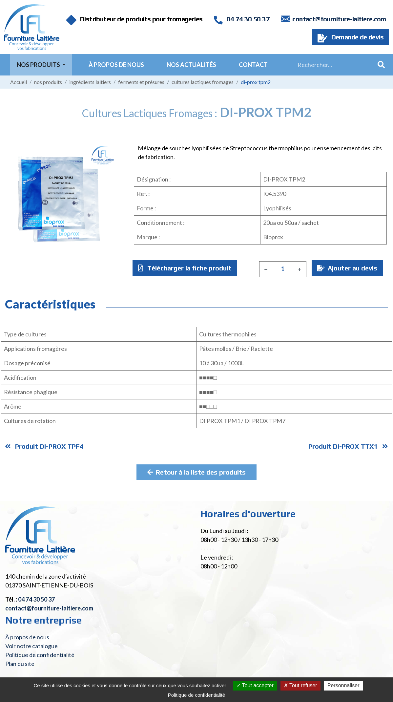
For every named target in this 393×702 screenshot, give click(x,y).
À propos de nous (116, 64)
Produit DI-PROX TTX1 (348, 446)
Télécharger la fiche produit (185, 268)
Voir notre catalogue (31, 645)
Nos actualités (191, 64)
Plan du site (19, 663)
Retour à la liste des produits (196, 472)
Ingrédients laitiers (90, 82)
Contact (253, 64)
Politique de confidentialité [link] (196, 695)
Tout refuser (300, 685)
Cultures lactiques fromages (203, 82)
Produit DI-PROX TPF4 (44, 446)
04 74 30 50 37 (242, 19)
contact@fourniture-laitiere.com (339, 19)
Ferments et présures (141, 82)
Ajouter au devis (347, 268)
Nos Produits (39, 64)
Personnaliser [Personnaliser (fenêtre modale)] (343, 685)
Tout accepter (255, 685)
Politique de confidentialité (39, 654)
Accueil (18, 82)
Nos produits (48, 82)
